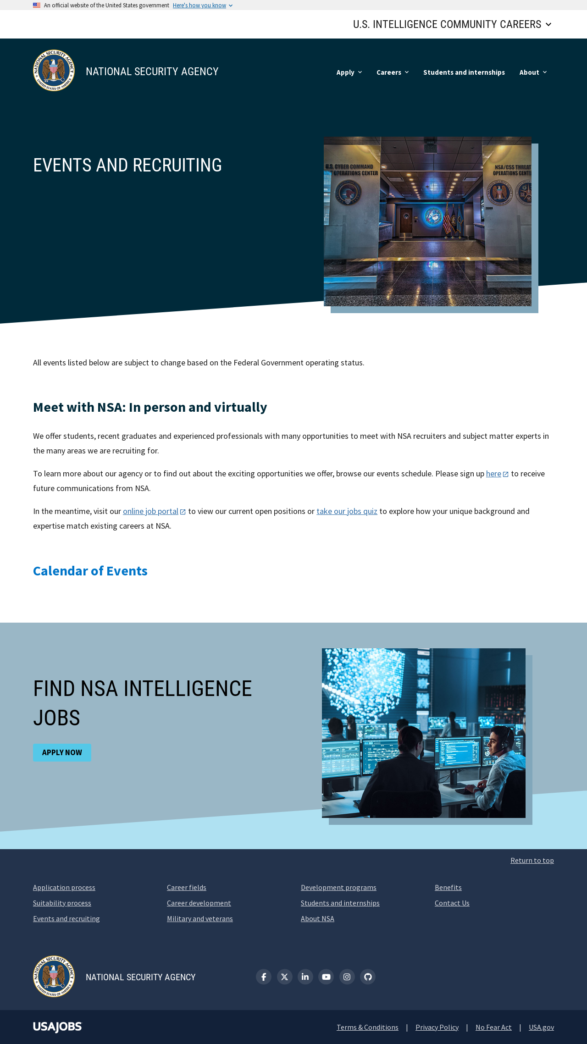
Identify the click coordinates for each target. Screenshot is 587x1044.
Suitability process (62, 902)
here (493, 473)
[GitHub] (367, 977)
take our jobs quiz (346, 511)
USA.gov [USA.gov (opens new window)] (541, 1027)
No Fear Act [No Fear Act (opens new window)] (494, 1027)
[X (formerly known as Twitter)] (284, 977)
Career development (199, 902)
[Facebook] (263, 977)
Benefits (448, 887)
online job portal (150, 511)
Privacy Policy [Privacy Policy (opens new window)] (437, 1027)
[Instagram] (347, 977)
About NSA (317, 918)
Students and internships (340, 902)
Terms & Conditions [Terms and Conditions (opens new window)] (368, 1027)
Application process (64, 887)
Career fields (186, 887)
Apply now (62, 752)
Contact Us (452, 902)
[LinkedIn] (305, 977)
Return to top (532, 860)
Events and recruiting (66, 918)
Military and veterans (200, 918)
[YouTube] (326, 977)
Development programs (339, 887)
